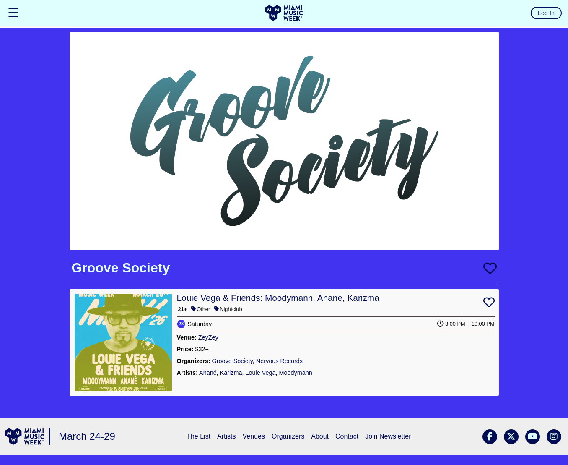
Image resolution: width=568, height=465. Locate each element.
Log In (546, 13)
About (320, 436)
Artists (226, 436)
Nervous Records (279, 361)
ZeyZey (208, 337)
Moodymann (295, 372)
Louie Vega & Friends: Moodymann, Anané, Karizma (278, 298)
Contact (346, 436)
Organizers (288, 436)
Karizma (231, 372)
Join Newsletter (388, 436)
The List (198, 436)
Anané (208, 372)
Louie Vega (261, 372)
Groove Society (232, 361)
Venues (254, 436)
